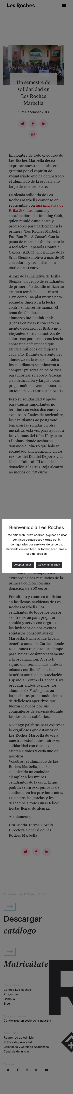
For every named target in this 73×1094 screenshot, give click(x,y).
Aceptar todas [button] (23, 565)
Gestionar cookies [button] (49, 565)
